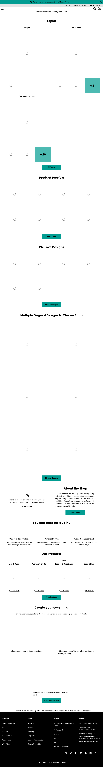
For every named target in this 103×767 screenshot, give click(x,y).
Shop (30, 718)
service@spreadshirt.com (88, 723)
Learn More (75, 512)
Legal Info (31, 736)
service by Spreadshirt (87, 736)
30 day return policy (91, 741)
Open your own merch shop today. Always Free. (51, 2)
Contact (56, 738)
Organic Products (8, 723)
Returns (56, 734)
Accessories (6, 740)
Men (3, 727)
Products (5, 718)
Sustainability (59, 730)
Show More (51, 236)
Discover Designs (51, 478)
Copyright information (36, 740)
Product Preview (51, 178)
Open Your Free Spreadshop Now (52, 762)
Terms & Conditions (35, 744)
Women (5, 731)
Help (55, 742)
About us (67, 5)
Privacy (30, 727)
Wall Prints (6, 744)
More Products (51, 597)
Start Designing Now (51, 700)
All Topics (51, 167)
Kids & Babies (7, 736)
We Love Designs (51, 247)
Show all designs (51, 305)
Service (56, 718)
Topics (51, 21)
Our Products (51, 554)
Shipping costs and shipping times (64, 724)
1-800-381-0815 (90, 728)
